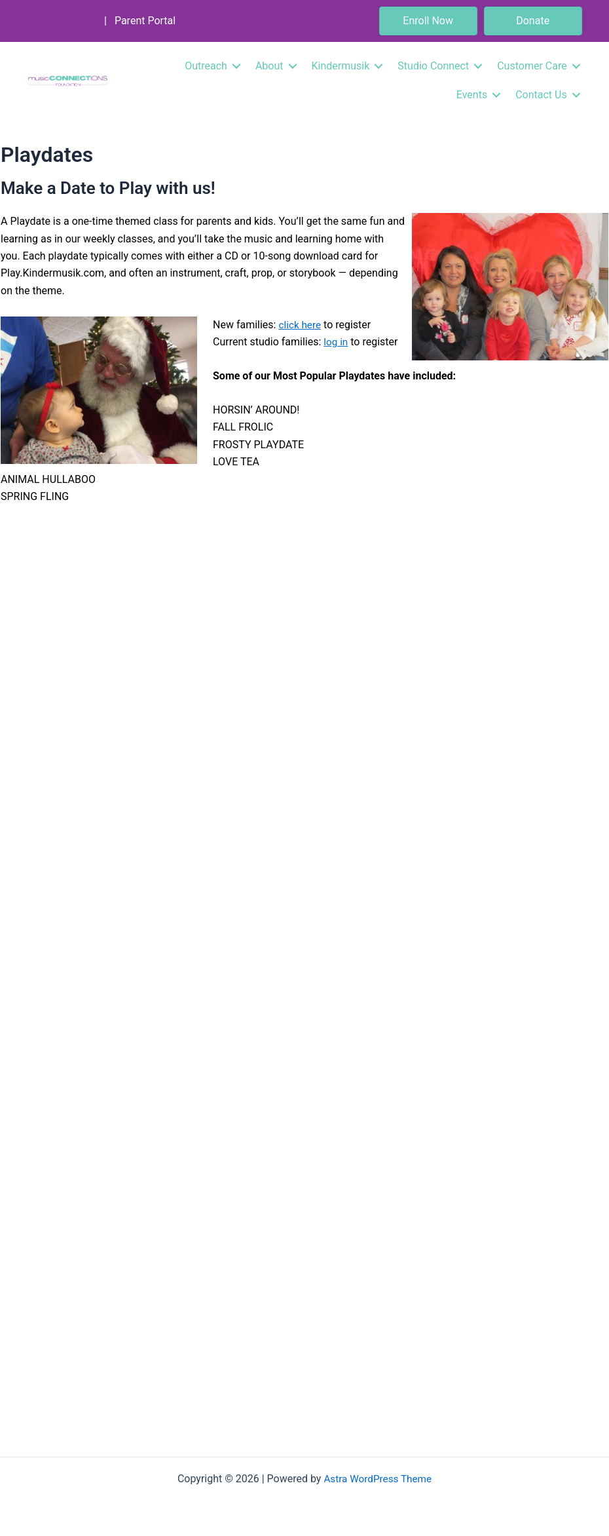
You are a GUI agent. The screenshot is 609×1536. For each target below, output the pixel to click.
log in (336, 342)
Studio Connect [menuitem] (431, 66)
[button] (234, 66)
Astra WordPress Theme (378, 1478)
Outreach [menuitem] (204, 66)
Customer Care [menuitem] (529, 66)
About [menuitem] (267, 66)
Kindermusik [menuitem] (338, 66)
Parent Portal (146, 20)
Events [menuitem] (469, 94)
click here (300, 324)
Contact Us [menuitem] (538, 94)
